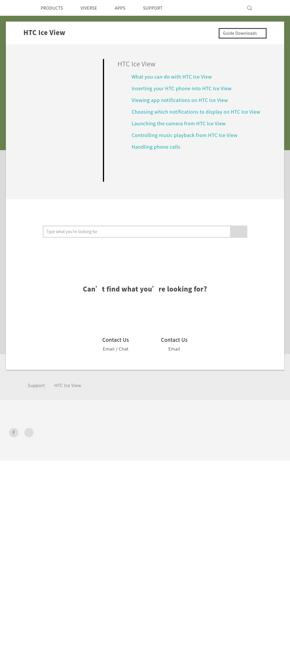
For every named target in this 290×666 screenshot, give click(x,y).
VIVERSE (94, 8)
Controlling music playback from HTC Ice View (189, 142)
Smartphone (95, 449)
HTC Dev (142, 441)
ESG (226, 441)
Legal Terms (267, 520)
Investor (231, 449)
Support (37, 385)
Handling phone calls (158, 153)
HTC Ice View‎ (71, 385)
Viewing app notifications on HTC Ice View (183, 100)
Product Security (240, 465)
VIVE (87, 471)
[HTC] (16, 7)
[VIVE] (273, 8)
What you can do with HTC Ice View (176, 76)
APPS (128, 8)
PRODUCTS (53, 8)
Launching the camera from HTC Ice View (183, 130)
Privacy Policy (237, 457)
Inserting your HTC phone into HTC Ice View (186, 88)
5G (85, 441)
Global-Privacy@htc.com (250, 534)
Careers (230, 473)
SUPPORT (163, 8)
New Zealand (32, 455)
